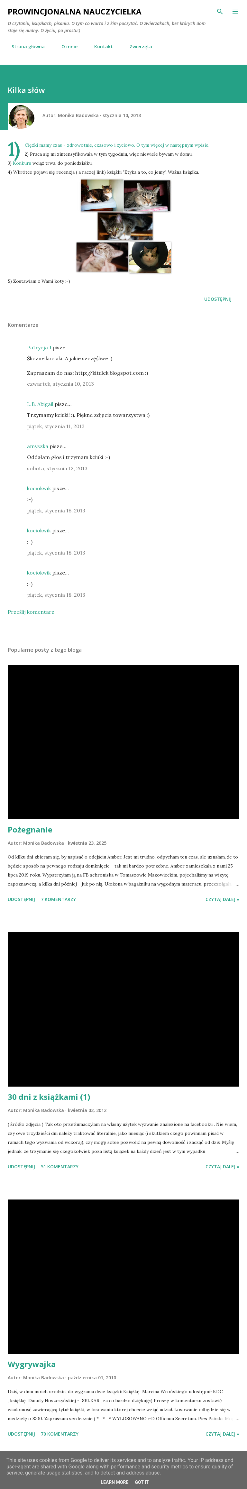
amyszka (37, 446)
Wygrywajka (32, 1364)
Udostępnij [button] (218, 299)
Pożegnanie (30, 829)
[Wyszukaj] (220, 11)
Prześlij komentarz (31, 612)
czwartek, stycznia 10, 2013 (60, 384)
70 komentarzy (59, 1434)
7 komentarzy (58, 899)
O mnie (66, 46)
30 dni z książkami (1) (49, 1096)
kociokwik (39, 488)
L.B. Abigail (40, 404)
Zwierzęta (137, 46)
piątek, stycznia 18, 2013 (56, 510)
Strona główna (24, 46)
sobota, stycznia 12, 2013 (57, 468)
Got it (142, 1482)
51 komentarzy (59, 1166)
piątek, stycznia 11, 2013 (56, 426)
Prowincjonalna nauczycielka (75, 11)
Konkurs (22, 163)
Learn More (114, 1482)
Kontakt (99, 46)
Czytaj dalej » (222, 899)
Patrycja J (39, 347)
